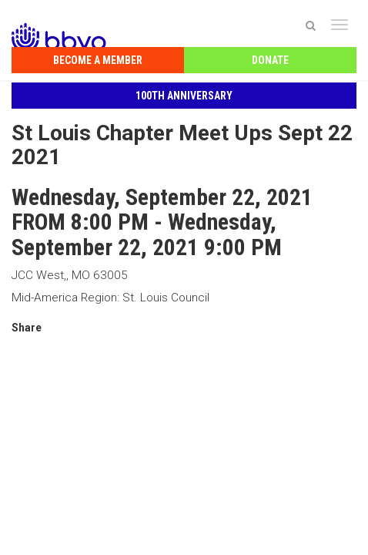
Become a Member (97, 60)
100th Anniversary (184, 95)
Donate (270, 60)
